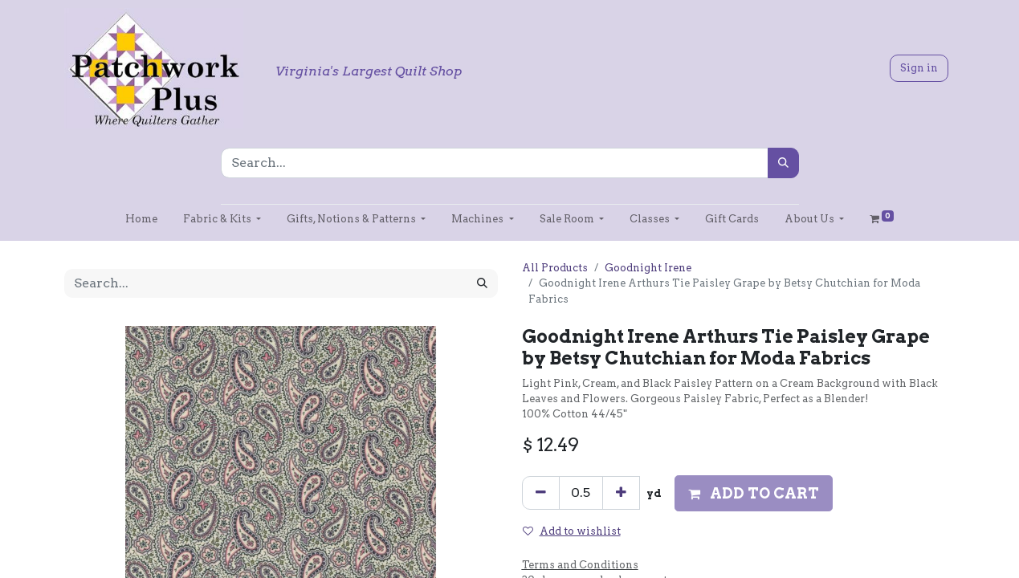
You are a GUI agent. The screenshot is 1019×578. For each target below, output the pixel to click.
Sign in (919, 68)
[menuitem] (141, 219)
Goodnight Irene (648, 268)
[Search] (783, 163)
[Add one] (621, 493)
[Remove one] (541, 493)
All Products (555, 268)
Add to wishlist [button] (572, 531)
